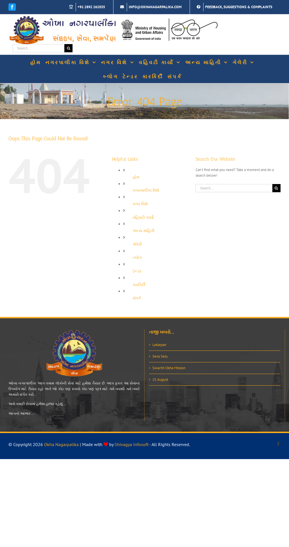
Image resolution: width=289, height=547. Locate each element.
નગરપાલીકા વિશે (146, 190)
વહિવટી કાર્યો (143, 217)
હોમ (136, 177)
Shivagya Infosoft (131, 444)
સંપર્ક (137, 297)
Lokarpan (159, 344)
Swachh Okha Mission (168, 368)
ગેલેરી (137, 244)
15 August (160, 379)
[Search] (68, 48)
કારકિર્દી (139, 284)
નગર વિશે (140, 203)
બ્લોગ (137, 257)
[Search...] (38, 48)
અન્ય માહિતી (143, 230)
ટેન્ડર (137, 271)
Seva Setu (160, 356)
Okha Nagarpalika (61, 444)
